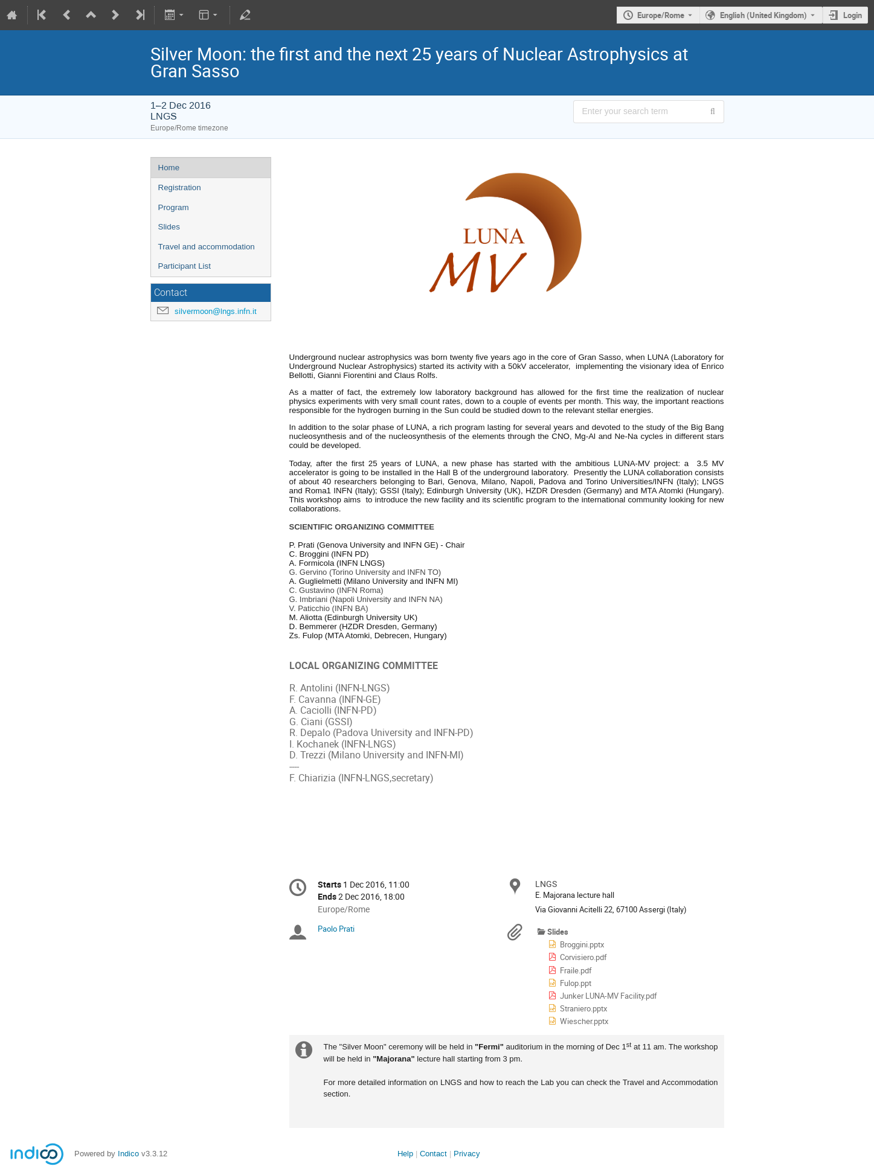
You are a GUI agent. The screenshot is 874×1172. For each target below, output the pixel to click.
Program (173, 207)
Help (405, 1153)
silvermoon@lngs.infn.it (216, 311)
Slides (169, 226)
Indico (128, 1153)
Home (169, 167)
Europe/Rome (660, 15)
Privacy (467, 1153)
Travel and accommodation (206, 246)
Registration (179, 187)
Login (852, 15)
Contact (433, 1153)
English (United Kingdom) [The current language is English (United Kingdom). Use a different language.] (763, 15)
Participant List (184, 266)
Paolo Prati (336, 928)
